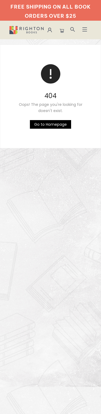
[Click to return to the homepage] (50, 124)
